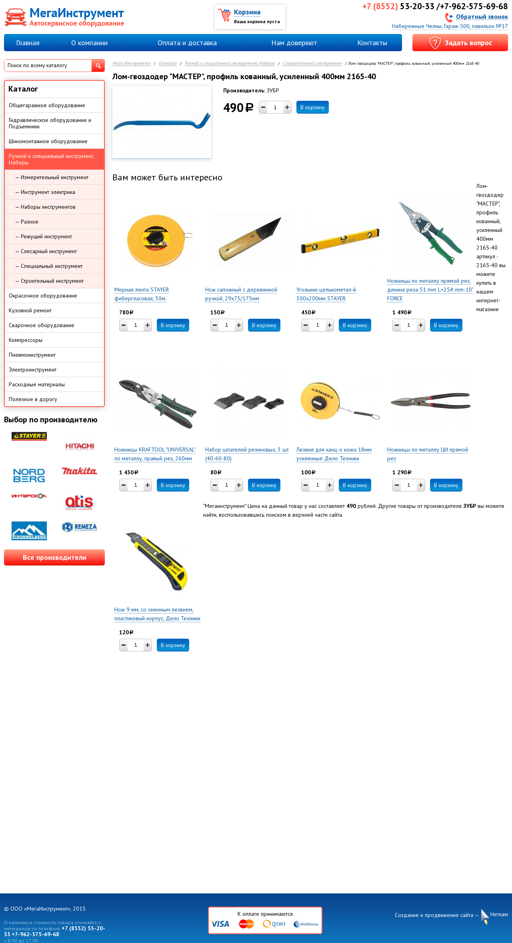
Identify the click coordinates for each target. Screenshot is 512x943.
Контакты (372, 42)
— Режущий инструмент (43, 236)
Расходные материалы (37, 384)
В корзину (312, 107)
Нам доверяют (294, 42)
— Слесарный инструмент (46, 251)
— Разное (26, 221)
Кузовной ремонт (30, 310)
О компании (89, 42)
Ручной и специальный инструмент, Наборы (230, 63)
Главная (28, 42)
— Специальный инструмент (48, 266)
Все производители (54, 557)
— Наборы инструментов (45, 206)
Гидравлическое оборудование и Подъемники (50, 123)
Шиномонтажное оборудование (48, 141)
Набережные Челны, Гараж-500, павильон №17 (450, 26)
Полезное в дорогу (33, 399)
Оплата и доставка (187, 42)
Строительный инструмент (312, 63)
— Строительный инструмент (49, 280)
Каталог (168, 63)
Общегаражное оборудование (47, 105)
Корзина (247, 11)
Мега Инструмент (131, 63)
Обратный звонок (482, 16)
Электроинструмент (32, 369)
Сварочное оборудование (41, 325)
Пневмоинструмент (32, 354)
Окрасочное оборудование (43, 295)
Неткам (499, 914)
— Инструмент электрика (45, 192)
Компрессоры (25, 340)
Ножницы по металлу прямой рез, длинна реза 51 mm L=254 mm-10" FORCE (430, 289)
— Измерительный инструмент (51, 177)
